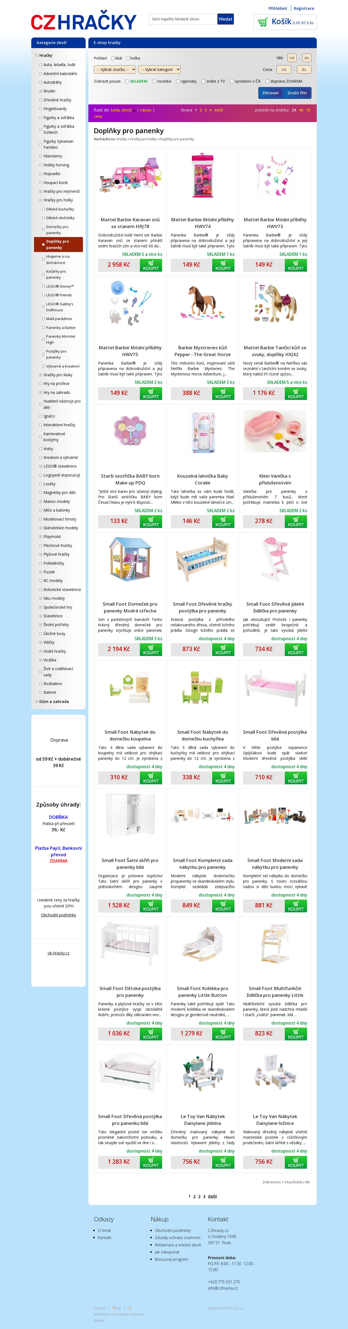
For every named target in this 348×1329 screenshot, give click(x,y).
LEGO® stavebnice (60, 466)
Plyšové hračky (57, 554)
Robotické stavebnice (62, 589)
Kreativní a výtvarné (61, 457)
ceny (98, 116)
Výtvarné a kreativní (62, 366)
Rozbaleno (53, 683)
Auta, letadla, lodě (59, 64)
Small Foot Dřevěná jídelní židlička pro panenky (275, 607)
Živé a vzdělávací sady (58, 671)
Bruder (49, 91)
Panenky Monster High (61, 339)
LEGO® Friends (59, 294)
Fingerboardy (55, 108)
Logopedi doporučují (62, 475)
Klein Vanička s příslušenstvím (275, 479)
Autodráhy (53, 82)
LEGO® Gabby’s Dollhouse (59, 306)
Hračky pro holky (58, 200)
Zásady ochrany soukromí (177, 1237)
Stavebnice (53, 615)
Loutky (49, 483)
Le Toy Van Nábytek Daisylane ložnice (275, 1119)
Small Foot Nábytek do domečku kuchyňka (202, 735)
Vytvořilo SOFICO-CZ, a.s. (226, 1308)
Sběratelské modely (61, 527)
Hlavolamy (53, 155)
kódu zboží (123, 110)
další (218, 110)
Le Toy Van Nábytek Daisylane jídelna (203, 1119)
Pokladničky (54, 563)
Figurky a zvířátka (59, 117)
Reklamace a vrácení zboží (178, 1244)
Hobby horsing (56, 164)
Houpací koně (56, 182)
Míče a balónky (57, 510)
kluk (116, 58)
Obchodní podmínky (58, 914)
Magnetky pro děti (60, 492)
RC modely (53, 580)
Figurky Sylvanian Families (58, 144)
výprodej (186, 81)
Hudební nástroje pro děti (62, 404)
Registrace (304, 8)
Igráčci (49, 416)
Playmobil (52, 536)
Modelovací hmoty (60, 519)
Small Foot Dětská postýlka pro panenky (130, 991)
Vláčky (49, 642)
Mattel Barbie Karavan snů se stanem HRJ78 (130, 222)
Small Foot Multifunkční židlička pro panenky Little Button (275, 991)
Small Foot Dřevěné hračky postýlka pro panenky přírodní (202, 607)
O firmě (104, 1230)
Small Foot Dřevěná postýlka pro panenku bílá (130, 1119)
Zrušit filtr (297, 92)
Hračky (45, 55)
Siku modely (54, 598)
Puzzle (49, 571)
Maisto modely (57, 501)
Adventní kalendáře (60, 73)
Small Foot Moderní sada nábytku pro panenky (275, 863)
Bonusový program (171, 1259)
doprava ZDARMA (284, 81)
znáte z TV (213, 81)
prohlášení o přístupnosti (111, 1314)
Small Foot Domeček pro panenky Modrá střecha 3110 (130, 607)
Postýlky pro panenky (56, 354)
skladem (136, 81)
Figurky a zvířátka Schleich (59, 129)
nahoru (100, 1308)
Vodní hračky (55, 651)
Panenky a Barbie (61, 327)
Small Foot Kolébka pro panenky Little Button (202, 991)
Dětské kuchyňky (60, 209)
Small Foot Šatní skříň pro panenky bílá (130, 863)
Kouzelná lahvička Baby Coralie (202, 479)
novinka (162, 81)
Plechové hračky (58, 545)
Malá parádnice (59, 318)
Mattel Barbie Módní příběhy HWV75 (130, 350)
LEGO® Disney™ (60, 286)
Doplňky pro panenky (57, 244)
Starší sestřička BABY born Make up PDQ (130, 479)
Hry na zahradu (57, 392)
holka (133, 58)
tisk (118, 1308)
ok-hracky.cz (58, 952)
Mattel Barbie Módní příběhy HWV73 (275, 222)
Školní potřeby (56, 624)
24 (294, 110)
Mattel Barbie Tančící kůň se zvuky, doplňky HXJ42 (275, 350)
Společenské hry (58, 607)
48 (301, 110)
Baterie (50, 692)
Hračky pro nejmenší (62, 191)
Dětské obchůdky (60, 217)
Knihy (48, 448)
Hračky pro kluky (58, 374)
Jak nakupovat (167, 1252)
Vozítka (50, 659)
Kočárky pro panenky (56, 274)
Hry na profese (57, 383)
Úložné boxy (54, 633)
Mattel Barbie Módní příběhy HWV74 (202, 222)
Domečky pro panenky (57, 229)
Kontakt (104, 1237)
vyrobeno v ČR (245, 81)
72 (308, 110)
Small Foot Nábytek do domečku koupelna (130, 735)
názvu (145, 110)
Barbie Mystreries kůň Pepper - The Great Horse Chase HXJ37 (202, 351)
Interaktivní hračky (59, 424)
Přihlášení (278, 8)
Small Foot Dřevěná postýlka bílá (275, 735)
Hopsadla (52, 173)
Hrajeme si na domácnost (58, 259)
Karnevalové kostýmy (54, 436)
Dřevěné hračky (57, 99)
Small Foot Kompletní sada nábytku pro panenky (202, 863)
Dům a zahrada (54, 701)
